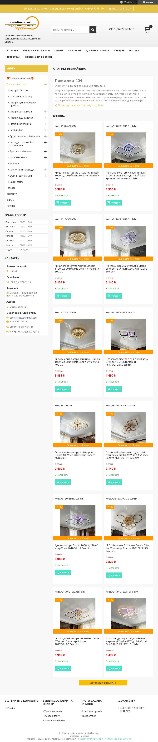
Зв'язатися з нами (120, 8)
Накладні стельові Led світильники (22, 144)
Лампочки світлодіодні (22, 169)
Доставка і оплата (97, 50)
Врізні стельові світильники (25, 136)
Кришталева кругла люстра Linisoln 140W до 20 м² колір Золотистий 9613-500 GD (77, 268)
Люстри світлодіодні (21, 111)
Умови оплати (52, 715)
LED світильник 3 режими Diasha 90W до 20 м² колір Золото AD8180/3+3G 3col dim (127, 548)
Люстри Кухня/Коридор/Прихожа (23, 104)
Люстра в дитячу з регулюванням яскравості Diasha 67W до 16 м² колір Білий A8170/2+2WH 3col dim (127, 641)
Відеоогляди (89, 715)
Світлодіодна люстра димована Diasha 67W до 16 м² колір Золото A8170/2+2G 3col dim (77, 641)
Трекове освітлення (21, 151)
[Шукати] (92, 29)
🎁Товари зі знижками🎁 (20, 78)
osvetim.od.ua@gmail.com (23, 317)
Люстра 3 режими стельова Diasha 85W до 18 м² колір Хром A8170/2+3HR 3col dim (128, 268)
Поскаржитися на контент (90, 738)
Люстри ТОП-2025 (19, 90)
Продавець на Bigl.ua (79, 736)
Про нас (59, 50)
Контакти (74, 50)
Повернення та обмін (38, 56)
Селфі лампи (16, 181)
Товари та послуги (35, 50)
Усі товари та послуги (102, 682)
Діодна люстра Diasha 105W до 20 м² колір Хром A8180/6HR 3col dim (76, 546)
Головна (12, 50)
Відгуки (134, 50)
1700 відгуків (130, 2)
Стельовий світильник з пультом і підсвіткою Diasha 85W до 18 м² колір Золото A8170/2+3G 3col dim (127, 455)
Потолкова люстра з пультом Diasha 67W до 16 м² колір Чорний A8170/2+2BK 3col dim (127, 361)
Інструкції (13, 56)
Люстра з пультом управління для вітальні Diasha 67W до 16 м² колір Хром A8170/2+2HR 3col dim (125, 175)
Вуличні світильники (21, 175)
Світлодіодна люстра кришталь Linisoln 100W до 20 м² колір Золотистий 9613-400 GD (77, 361)
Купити (64, 202)
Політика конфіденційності (118, 738)
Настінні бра (16, 129)
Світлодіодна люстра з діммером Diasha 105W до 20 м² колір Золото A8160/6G (75, 455)
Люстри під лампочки (21, 117)
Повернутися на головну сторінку (81, 105)
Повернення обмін (54, 720)
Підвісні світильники (20, 123)
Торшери (15, 163)
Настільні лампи (18, 157)
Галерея (119, 50)
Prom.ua (95, 733)
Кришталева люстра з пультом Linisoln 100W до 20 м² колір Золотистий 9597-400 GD (77, 175)
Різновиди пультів (92, 711)
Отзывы (10, 707)
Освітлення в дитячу (21, 96)
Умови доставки (53, 711)
